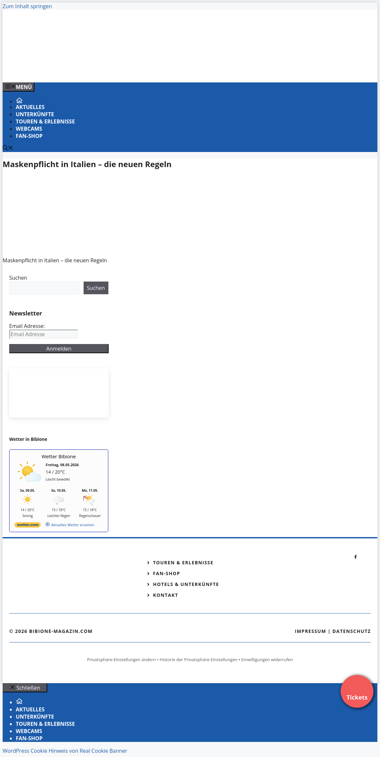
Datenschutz (351, 631)
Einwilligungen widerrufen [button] (267, 659)
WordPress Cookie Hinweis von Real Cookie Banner (65, 750)
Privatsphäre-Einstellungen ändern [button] (121, 659)
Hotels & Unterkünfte (186, 584)
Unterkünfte (35, 114)
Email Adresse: (27, 326)
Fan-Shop (29, 136)
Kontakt (165, 595)
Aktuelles (30, 107)
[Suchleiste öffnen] (8, 148)
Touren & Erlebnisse (45, 121)
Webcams (29, 128)
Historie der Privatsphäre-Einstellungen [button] (199, 659)
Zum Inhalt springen (27, 6)
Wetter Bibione (59, 456)
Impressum (310, 631)
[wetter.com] (27, 526)
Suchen (18, 277)
